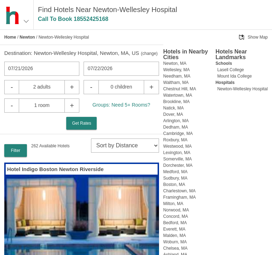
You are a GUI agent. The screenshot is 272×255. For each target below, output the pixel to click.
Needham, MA (177, 76)
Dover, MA (173, 114)
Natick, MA (173, 108)
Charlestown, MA (179, 190)
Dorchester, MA (178, 165)
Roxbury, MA (175, 139)
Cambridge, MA (178, 133)
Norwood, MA (176, 210)
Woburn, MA (175, 241)
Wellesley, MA (176, 69)
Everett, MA (174, 229)
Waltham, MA (176, 82)
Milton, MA (173, 203)
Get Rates (81, 123)
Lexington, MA (177, 152)
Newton (27, 37)
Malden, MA (174, 235)
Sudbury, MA (175, 178)
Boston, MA (174, 184)
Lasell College (230, 69)
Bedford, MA (175, 222)
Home (10, 37)
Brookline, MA (176, 101)
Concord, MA (175, 216)
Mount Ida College (234, 76)
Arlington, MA (176, 120)
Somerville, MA (177, 159)
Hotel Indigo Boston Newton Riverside (55, 169)
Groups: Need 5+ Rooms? (121, 105)
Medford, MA (175, 171)
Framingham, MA (179, 197)
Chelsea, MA (175, 248)
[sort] (125, 145)
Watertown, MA (177, 95)
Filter (16, 150)
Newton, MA (174, 63)
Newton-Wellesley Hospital (242, 88)
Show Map (258, 37)
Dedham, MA (175, 127)
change (149, 53)
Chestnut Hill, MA (179, 88)
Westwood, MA (177, 146)
